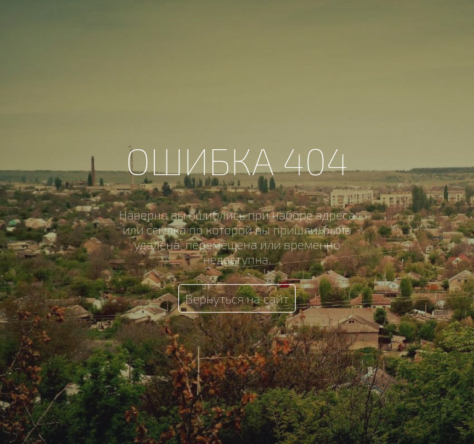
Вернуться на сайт (237, 298)
